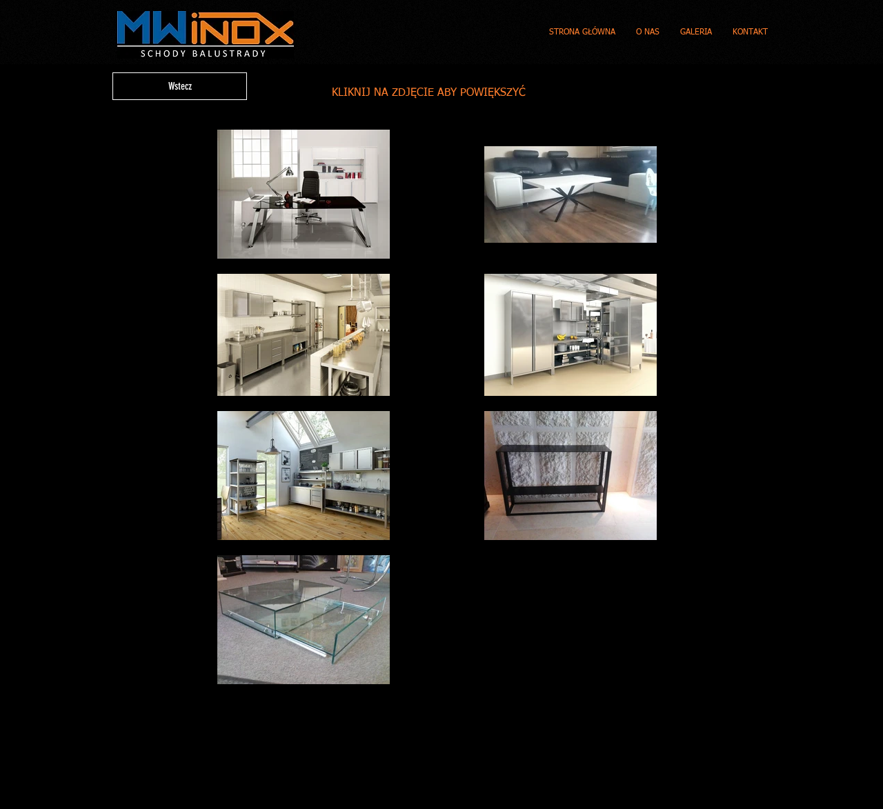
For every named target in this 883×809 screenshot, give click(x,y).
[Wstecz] (179, 86)
